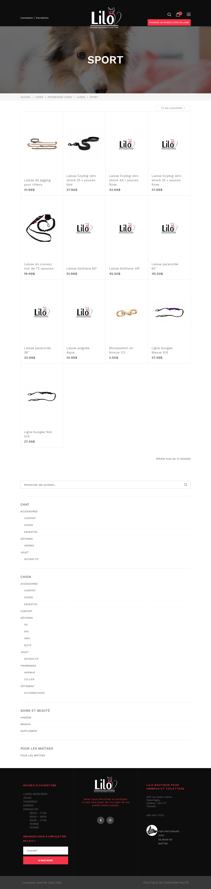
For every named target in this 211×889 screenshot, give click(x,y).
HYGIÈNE (25, 717)
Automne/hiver (34, 693)
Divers (28, 525)
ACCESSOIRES (29, 511)
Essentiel (31, 532)
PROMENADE (28, 665)
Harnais (29, 672)
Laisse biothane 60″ (81, 268)
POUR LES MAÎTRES (32, 755)
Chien (39, 97)
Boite (28, 645)
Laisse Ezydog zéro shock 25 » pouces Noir (81, 180)
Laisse (80, 97)
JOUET (24, 552)
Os (26, 624)
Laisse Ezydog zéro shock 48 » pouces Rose (124, 180)
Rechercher (186, 485)
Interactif (31, 559)
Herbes (29, 545)
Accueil (25, 97)
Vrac (27, 638)
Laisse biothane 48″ (124, 268)
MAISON (25, 724)
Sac (26, 631)
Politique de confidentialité (166, 882)
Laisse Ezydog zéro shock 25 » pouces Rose (166, 180)
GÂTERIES (26, 538)
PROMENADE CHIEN (60, 97)
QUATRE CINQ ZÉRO (49, 882)
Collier (29, 679)
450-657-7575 (155, 815)
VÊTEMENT (27, 686)
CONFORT (26, 611)
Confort (30, 518)
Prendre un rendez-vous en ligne (169, 22)
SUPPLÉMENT (29, 730)
